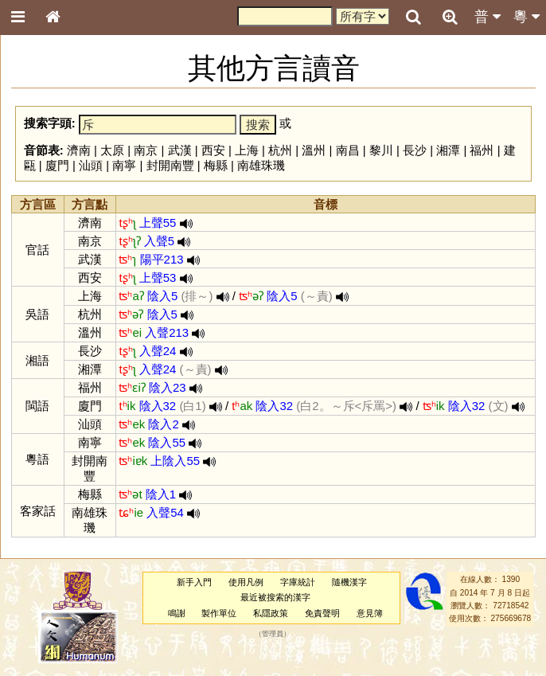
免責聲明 (322, 613)
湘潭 (448, 150)
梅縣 (216, 165)
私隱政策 (270, 613)
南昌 (348, 150)
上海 (247, 150)
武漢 (180, 150)
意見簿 (370, 613)
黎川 (381, 150)
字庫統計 (297, 582)
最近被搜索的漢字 (275, 597)
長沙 (415, 150)
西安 (213, 150)
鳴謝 (176, 613)
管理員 (272, 634)
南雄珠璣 (261, 165)
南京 (146, 150)
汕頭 (91, 165)
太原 (112, 150)
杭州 (280, 150)
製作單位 (218, 613)
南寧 (124, 165)
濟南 (79, 150)
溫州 (314, 150)
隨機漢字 (349, 582)
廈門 (57, 165)
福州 (481, 150)
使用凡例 (245, 582)
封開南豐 (170, 165)
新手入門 (194, 582)
